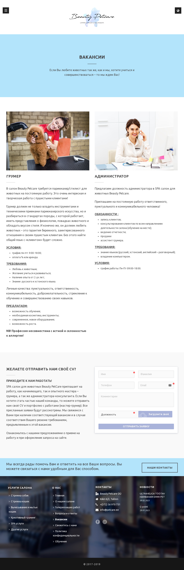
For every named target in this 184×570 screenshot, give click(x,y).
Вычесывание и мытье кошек (23, 509)
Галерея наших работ (66, 507)
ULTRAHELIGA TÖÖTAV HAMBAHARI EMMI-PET (152, 495)
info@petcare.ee (109, 509)
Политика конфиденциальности (66, 533)
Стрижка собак (19, 495)
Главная (58, 495)
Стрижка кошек (19, 501)
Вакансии (60, 519)
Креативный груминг (22, 517)
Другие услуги (18, 529)
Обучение (60, 541)
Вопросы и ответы (65, 513)
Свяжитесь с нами (65, 525)
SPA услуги (16, 523)
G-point (144, 506)
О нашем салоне (64, 501)
